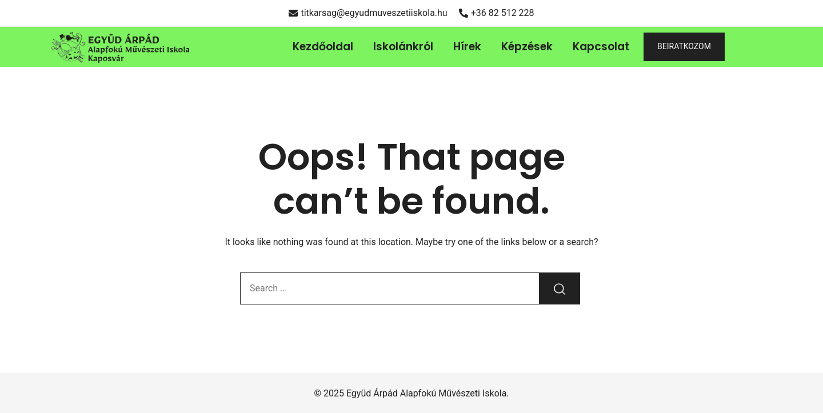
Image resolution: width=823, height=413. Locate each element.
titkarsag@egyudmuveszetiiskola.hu (368, 12)
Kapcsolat (601, 46)
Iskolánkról (403, 46)
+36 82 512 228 (496, 12)
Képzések (527, 46)
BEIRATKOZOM (684, 46)
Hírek (467, 46)
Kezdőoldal (323, 46)
